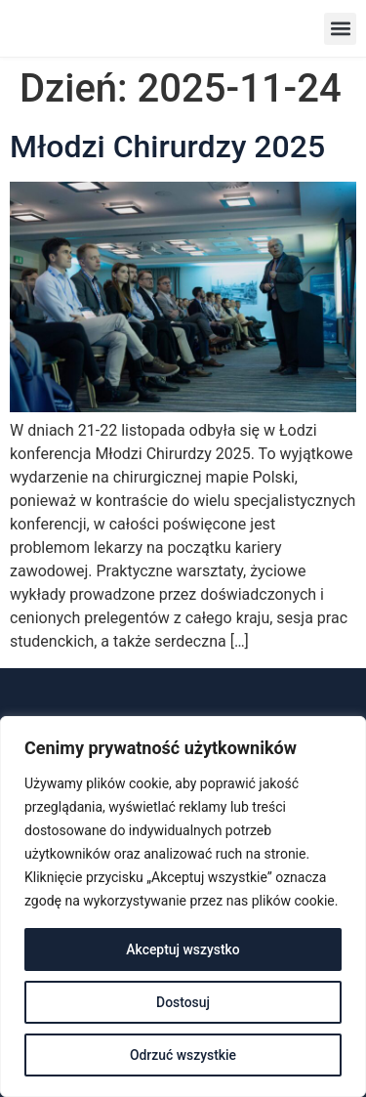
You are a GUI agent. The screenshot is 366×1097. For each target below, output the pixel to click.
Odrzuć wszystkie (183, 1055)
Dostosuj (183, 1002)
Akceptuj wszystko (183, 949)
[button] (340, 29)
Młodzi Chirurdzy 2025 (167, 146)
